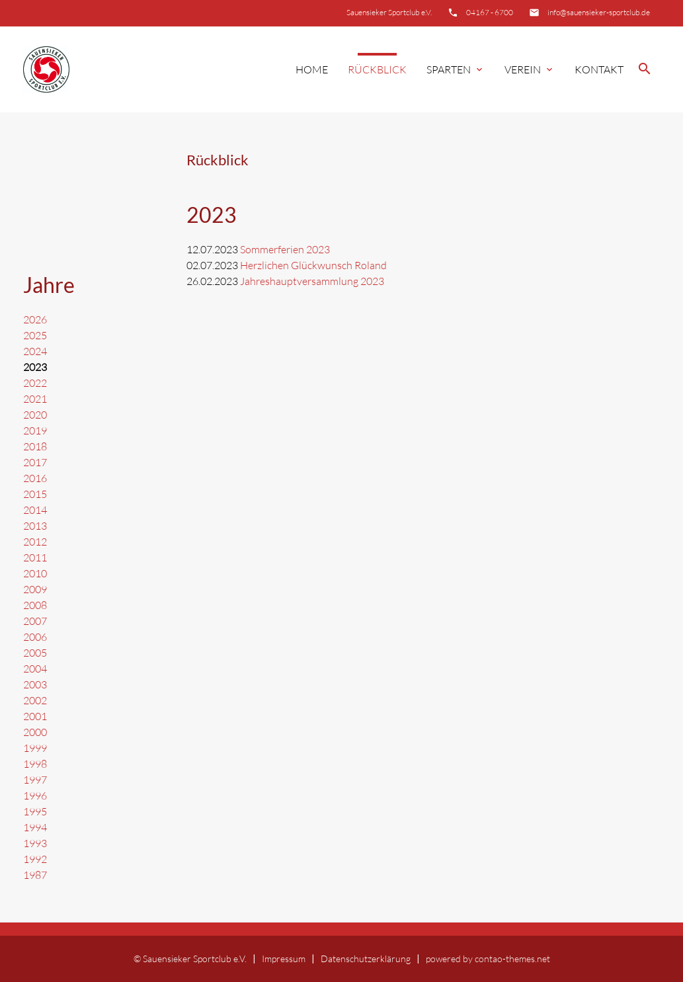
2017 (35, 462)
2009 (35, 589)
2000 (35, 732)
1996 (35, 795)
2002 (35, 700)
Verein (529, 69)
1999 (35, 748)
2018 (35, 446)
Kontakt (599, 69)
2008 (35, 605)
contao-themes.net (512, 958)
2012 (35, 541)
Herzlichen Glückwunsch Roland (313, 265)
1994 (35, 827)
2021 (35, 398)
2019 (35, 430)
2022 (35, 382)
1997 (35, 779)
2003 (35, 684)
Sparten (455, 69)
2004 (35, 668)
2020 (35, 414)
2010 (35, 573)
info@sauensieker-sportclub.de (598, 12)
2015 (35, 494)
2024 (35, 351)
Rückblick (377, 69)
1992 (35, 859)
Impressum (283, 958)
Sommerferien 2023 (285, 249)
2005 (35, 652)
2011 (35, 557)
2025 (35, 335)
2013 (35, 525)
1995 (35, 811)
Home (312, 69)
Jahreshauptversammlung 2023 (312, 281)
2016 (35, 478)
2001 (35, 716)
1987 (35, 874)
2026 (35, 319)
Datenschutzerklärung (366, 958)
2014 (35, 509)
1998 (35, 763)
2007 (35, 621)
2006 (35, 636)
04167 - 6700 (489, 12)
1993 (35, 843)
